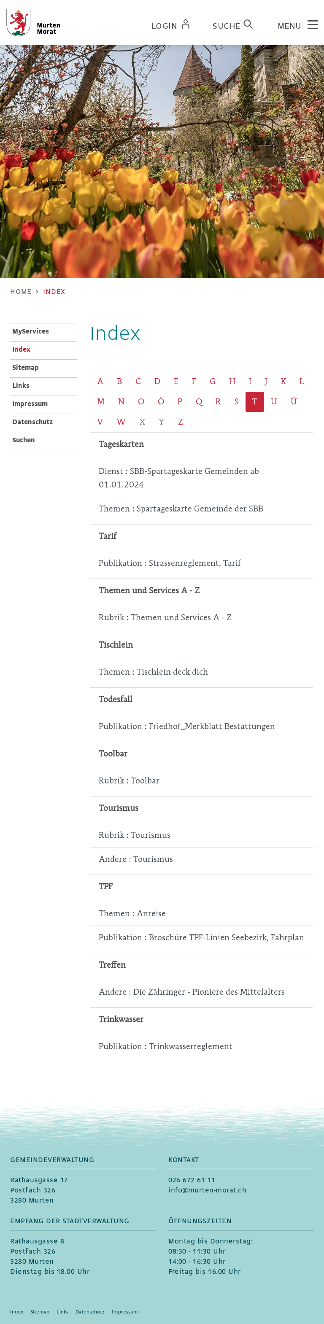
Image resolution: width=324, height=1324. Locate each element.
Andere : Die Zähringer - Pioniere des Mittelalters (192, 992)
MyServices (30, 331)
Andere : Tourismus (136, 859)
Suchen (23, 440)
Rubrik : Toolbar (129, 781)
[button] (54, 292)
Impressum (30, 404)
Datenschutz (32, 422)
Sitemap (25, 367)
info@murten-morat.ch (207, 1190)
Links (21, 386)
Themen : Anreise (132, 913)
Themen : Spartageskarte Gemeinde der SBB (181, 509)
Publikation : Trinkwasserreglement (165, 1046)
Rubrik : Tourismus (134, 835)
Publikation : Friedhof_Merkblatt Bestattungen (187, 726)
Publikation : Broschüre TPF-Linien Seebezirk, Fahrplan (201, 937)
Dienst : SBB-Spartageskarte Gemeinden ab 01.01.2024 (179, 478)
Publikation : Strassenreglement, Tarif (170, 563)
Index (42, 349)
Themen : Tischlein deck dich (153, 672)
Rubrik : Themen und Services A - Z (165, 617)
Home (21, 292)
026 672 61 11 (192, 1180)
